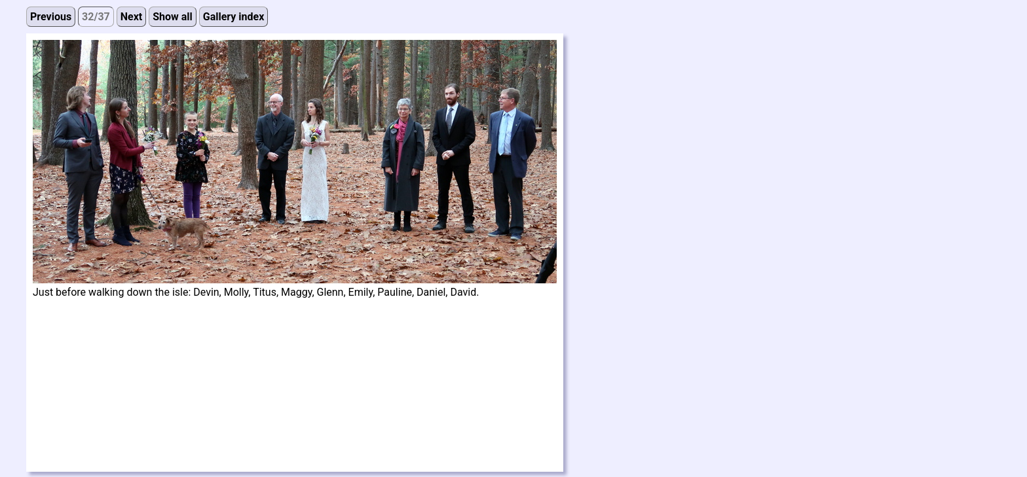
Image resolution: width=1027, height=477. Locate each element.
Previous (50, 16)
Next (131, 16)
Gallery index (234, 16)
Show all (173, 16)
